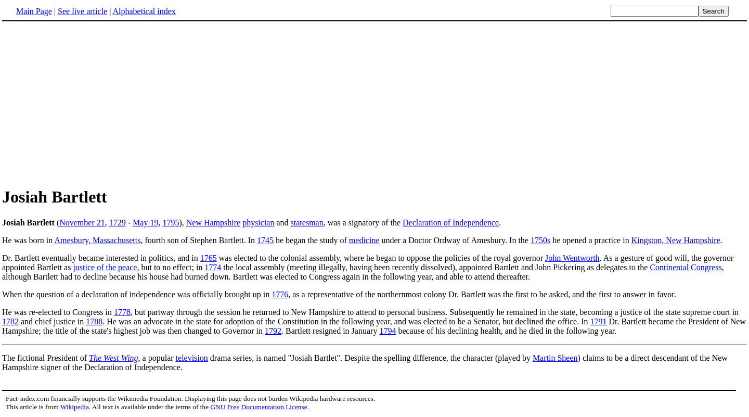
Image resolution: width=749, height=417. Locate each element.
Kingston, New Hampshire (675, 240)
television (192, 357)
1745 (265, 240)
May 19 (145, 222)
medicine (364, 240)
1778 (122, 312)
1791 (598, 321)
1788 (94, 321)
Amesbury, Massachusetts (97, 240)
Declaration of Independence (451, 222)
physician (258, 222)
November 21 (82, 222)
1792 (273, 330)
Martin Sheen (555, 357)
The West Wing (113, 357)
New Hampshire (213, 222)
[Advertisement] (374, 103)
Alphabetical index (143, 11)
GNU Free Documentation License (258, 407)
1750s (540, 240)
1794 (387, 330)
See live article (82, 11)
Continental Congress (685, 267)
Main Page (34, 11)
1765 (208, 258)
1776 (280, 294)
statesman (307, 222)
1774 (212, 267)
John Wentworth (572, 258)
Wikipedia (74, 407)
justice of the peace (105, 267)
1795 (170, 222)
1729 (117, 222)
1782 (10, 321)
